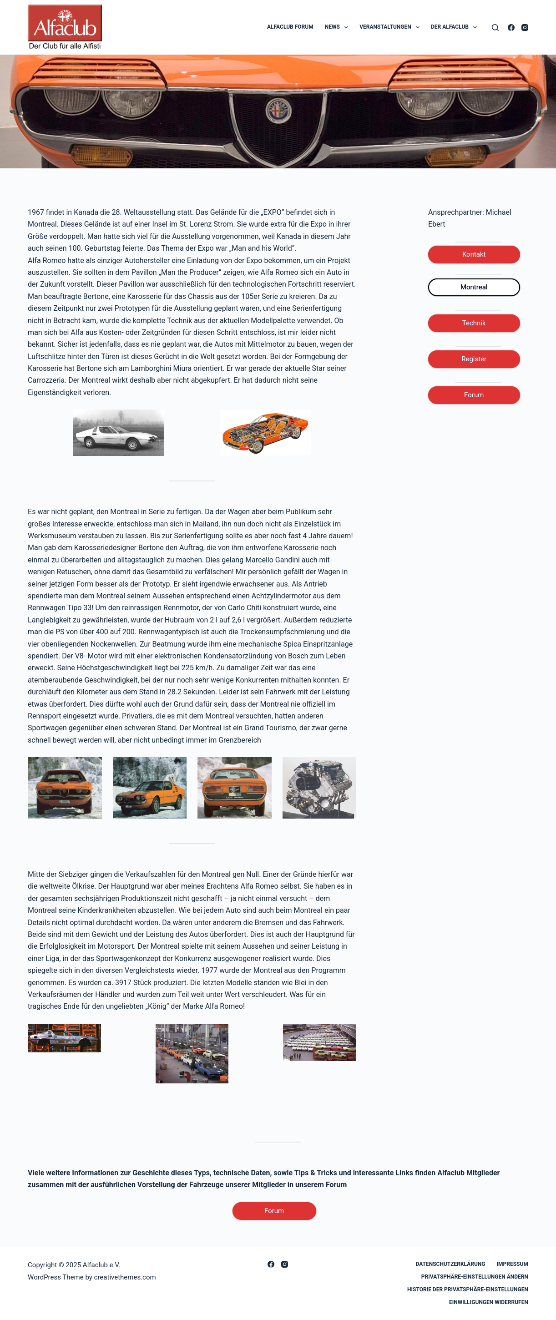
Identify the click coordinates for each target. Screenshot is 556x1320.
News (338, 27)
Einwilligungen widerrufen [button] (488, 1302)
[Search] (495, 27)
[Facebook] (511, 27)
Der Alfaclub (455, 27)
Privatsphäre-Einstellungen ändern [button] (474, 1277)
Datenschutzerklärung (450, 1264)
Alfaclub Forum (290, 27)
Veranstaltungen (391, 27)
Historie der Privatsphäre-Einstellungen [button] (467, 1289)
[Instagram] (524, 27)
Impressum (512, 1264)
